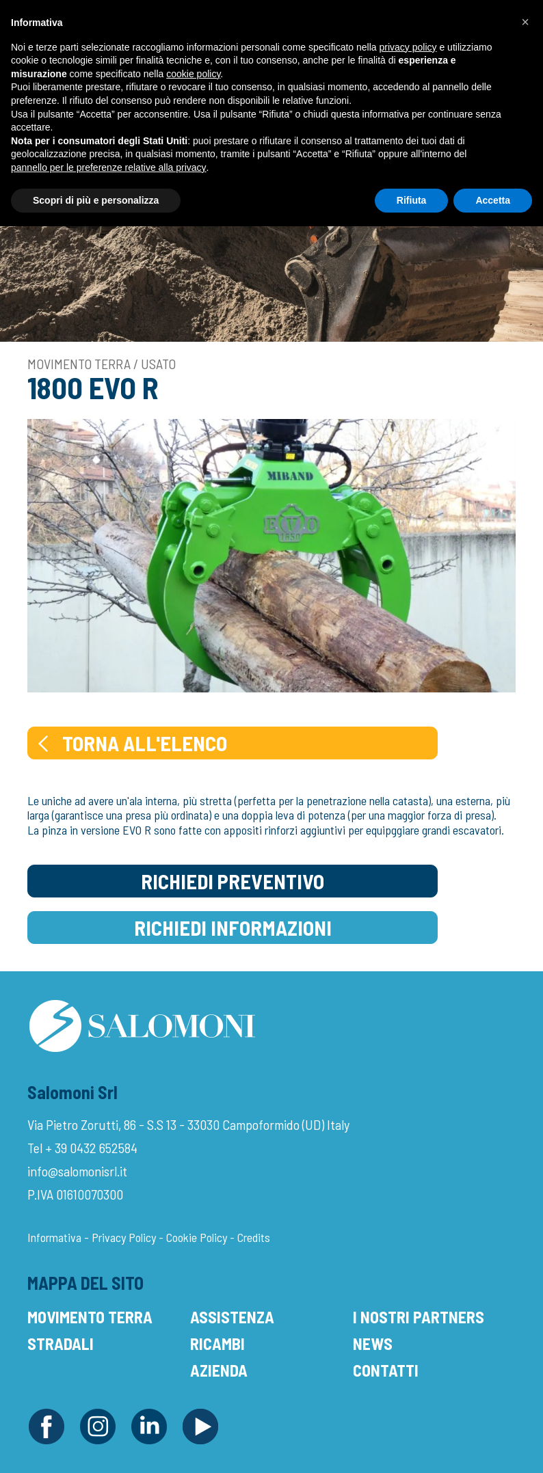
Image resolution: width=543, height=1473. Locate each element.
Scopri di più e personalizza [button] (96, 200)
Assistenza (232, 1317)
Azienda (219, 1370)
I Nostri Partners (418, 1317)
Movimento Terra (90, 1317)
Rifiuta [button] (412, 200)
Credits (253, 1237)
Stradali (60, 1343)
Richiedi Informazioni (233, 927)
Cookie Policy (196, 1237)
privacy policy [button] (408, 47)
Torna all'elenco (131, 743)
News (373, 1343)
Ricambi (217, 1343)
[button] (525, 22)
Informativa (54, 1237)
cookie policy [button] (193, 73)
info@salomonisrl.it (77, 1171)
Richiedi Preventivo (232, 881)
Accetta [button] (492, 200)
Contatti (386, 1370)
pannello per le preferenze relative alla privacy (109, 167)
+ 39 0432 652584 (91, 1147)
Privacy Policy (124, 1237)
